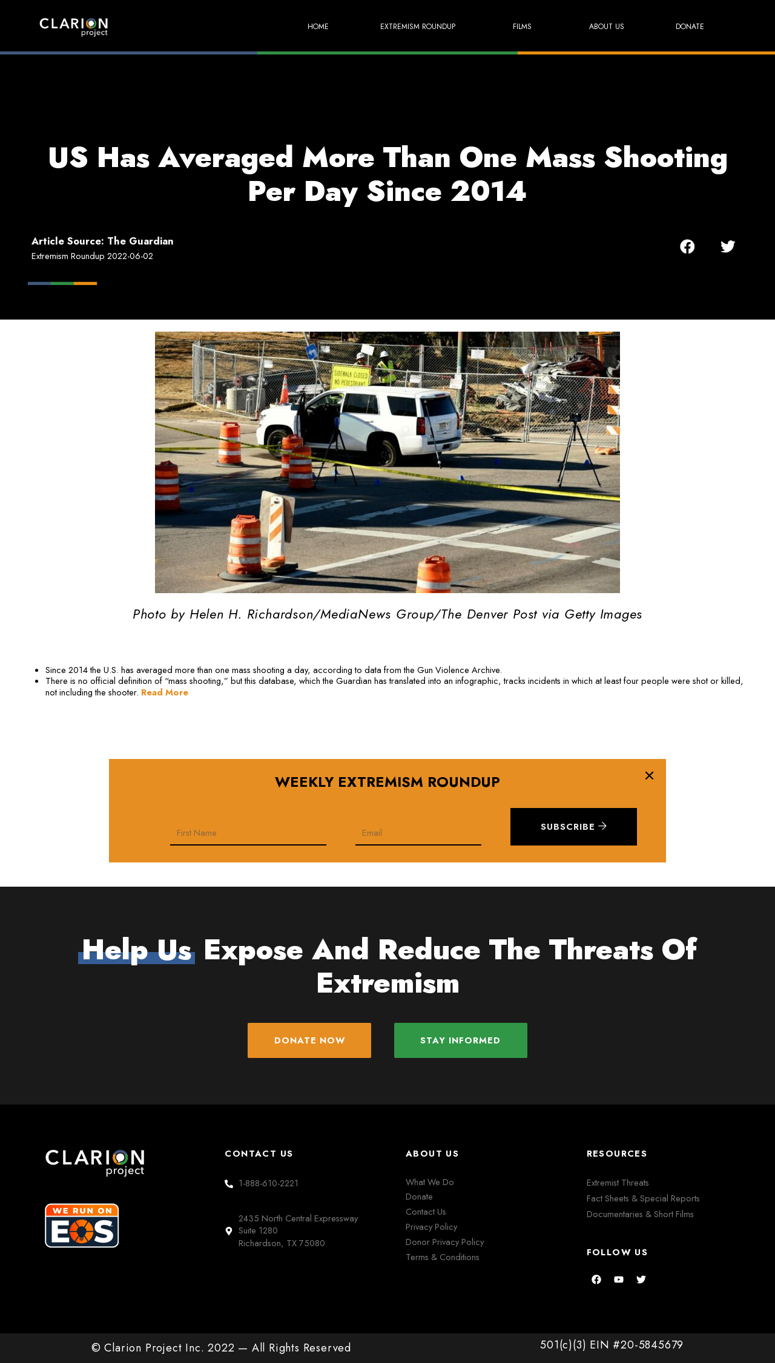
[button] (687, 246)
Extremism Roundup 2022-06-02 (92, 255)
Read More (164, 692)
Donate (687, 27)
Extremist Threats (618, 1182)
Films (515, 27)
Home (296, 27)
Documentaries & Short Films (640, 1214)
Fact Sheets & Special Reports (643, 1198)
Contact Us (426, 1212)
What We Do (430, 1181)
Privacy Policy (431, 1227)
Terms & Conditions (443, 1256)
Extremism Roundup (405, 27)
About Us (599, 27)
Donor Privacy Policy (445, 1241)
